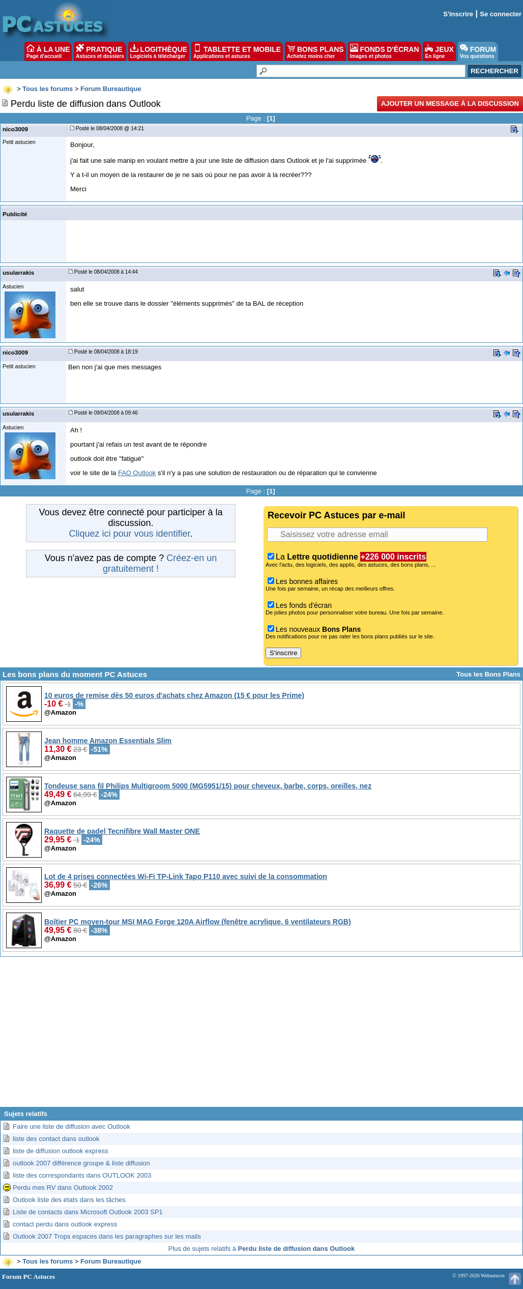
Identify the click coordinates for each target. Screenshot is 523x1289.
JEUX (439, 51)
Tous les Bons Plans (488, 674)
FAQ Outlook (137, 473)
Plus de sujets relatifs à (261, 1248)
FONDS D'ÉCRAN (384, 51)
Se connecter (500, 14)
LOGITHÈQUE (158, 51)
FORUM (478, 51)
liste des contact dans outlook (56, 1138)
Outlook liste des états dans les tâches (69, 1200)
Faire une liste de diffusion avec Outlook (71, 1126)
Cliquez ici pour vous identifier (129, 534)
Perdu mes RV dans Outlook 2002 (63, 1187)
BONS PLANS (315, 51)
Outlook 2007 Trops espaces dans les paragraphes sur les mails (107, 1236)
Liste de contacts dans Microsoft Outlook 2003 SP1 (88, 1212)
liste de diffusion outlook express (60, 1151)
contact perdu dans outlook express (65, 1224)
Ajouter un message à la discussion (450, 103)
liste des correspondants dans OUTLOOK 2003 (82, 1175)
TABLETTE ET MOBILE (237, 51)
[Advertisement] (261, 1035)
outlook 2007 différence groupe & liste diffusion (81, 1163)
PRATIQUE (100, 51)
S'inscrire (458, 14)
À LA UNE (48, 51)
